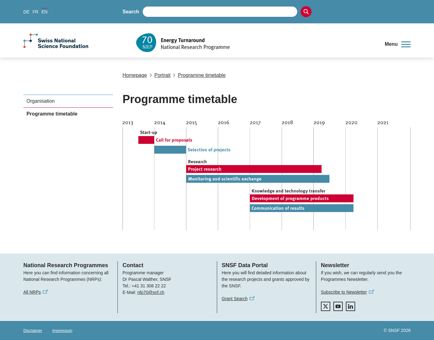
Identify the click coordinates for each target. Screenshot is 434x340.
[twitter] (325, 306)
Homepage (134, 75)
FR (35, 11)
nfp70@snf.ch (151, 292)
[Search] (306, 11)
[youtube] (338, 306)
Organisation (40, 101)
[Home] (255, 42)
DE (26, 11)
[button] (398, 44)
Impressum (62, 330)
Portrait (160, 75)
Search (130, 11)
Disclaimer (32, 330)
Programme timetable (199, 75)
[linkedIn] (350, 306)
